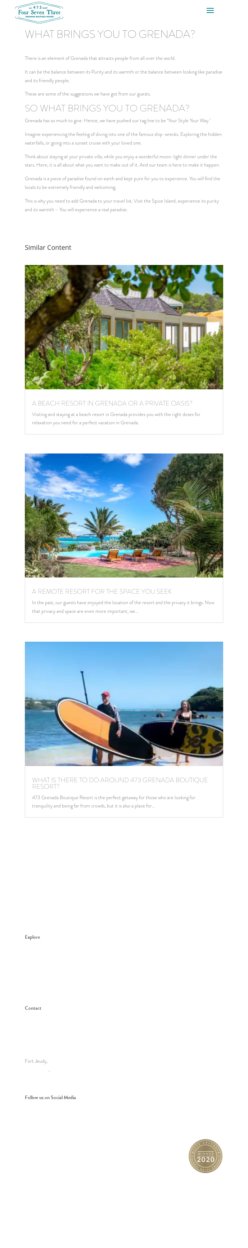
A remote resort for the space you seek (102, 591)
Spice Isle (34, 962)
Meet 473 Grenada (44, 954)
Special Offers (39, 988)
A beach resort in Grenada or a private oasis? (112, 403)
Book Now (35, 979)
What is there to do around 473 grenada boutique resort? (120, 783)
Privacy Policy (179, 1214)
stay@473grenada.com (54, 1038)
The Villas (34, 945)
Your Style (35, 971)
